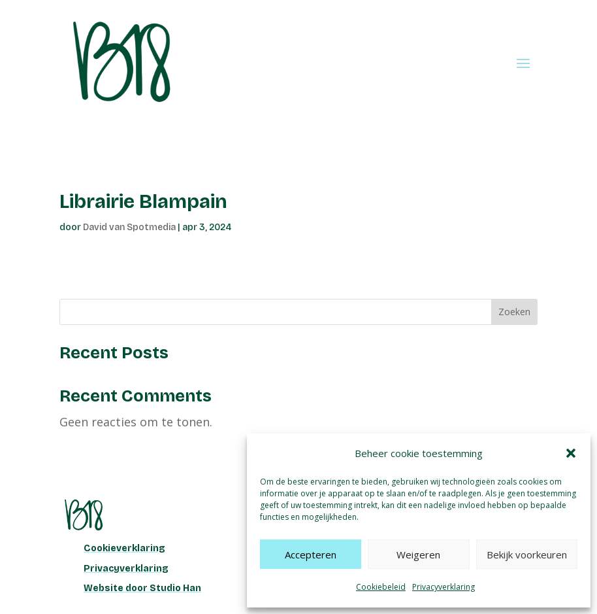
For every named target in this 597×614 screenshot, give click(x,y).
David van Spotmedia (129, 227)
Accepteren (310, 554)
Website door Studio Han (142, 588)
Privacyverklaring (443, 586)
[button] (570, 453)
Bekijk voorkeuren (527, 554)
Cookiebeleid (381, 586)
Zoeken (514, 311)
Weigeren (418, 554)
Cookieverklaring (124, 548)
